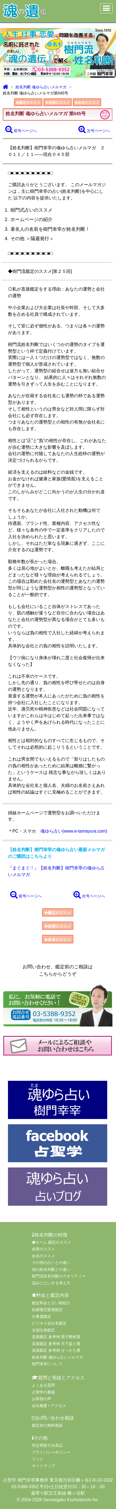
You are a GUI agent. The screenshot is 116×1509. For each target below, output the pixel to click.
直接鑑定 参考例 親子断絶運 (56, 1337)
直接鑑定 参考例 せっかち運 (56, 1350)
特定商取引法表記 (47, 1445)
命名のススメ (87, 103)
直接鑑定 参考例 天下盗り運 (56, 1343)
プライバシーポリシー (51, 1452)
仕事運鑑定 (41, 1316)
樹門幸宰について (47, 1364)
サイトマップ (43, 1466)
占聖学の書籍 (43, 1392)
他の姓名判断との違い (51, 1269)
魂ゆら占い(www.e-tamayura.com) (73, 831)
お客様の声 (41, 1399)
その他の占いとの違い (51, 1262)
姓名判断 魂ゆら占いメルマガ (41, 87)
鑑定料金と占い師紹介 (51, 1303)
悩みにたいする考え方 (51, 1283)
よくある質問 (43, 1385)
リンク (37, 1459)
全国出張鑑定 (43, 1330)
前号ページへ (21, 129)
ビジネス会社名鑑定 (49, 1323)
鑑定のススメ (28, 103)
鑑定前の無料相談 (47, 1425)
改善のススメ (57, 103)
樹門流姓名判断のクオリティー (59, 1276)
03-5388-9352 (25, 1486)
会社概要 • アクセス (49, 1405)
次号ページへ (94, 129)
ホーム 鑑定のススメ (51, 1242)
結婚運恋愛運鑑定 (47, 1309)
